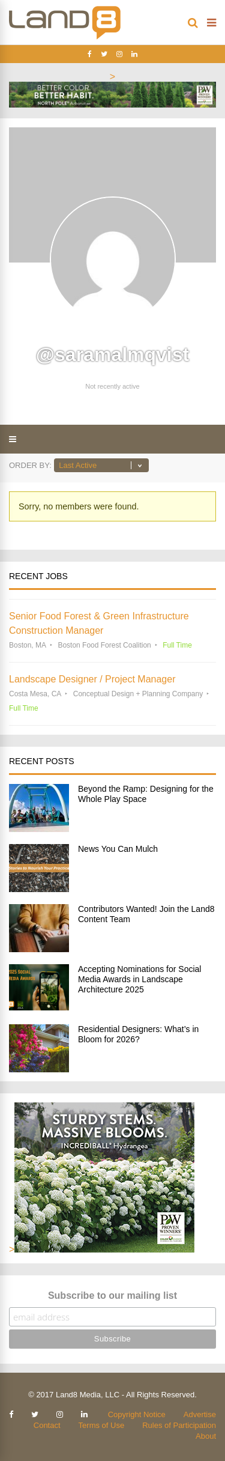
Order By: (30, 465)
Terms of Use (102, 1425)
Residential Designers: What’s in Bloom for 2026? (138, 1034)
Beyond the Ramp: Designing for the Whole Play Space (146, 794)
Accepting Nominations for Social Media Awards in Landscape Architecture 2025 (139, 979)
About (206, 1436)
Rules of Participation (179, 1425)
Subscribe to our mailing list (112, 1295)
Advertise (200, 1414)
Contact (47, 1425)
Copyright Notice (137, 1414)
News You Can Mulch (118, 849)
